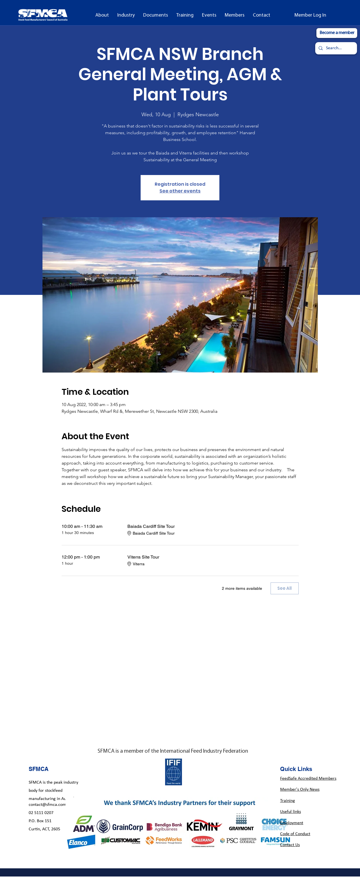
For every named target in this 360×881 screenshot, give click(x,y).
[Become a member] (336, 33)
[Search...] (335, 48)
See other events (180, 191)
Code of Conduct (295, 834)
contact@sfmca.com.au (50, 804)
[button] (102, 15)
